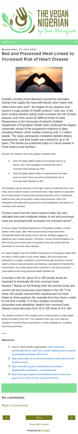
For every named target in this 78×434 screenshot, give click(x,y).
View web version (39, 424)
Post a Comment (15, 405)
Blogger (45, 430)
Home (39, 417)
